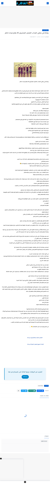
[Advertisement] (25, 17)
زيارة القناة (25, 376)
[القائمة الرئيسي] (48, 3)
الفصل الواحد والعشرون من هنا (35, 337)
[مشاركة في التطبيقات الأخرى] (18, 391)
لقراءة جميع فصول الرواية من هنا (36, 344)
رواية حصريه (45, 30)
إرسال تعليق (44, 441)
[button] (40, 391)
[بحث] (2, 3)
